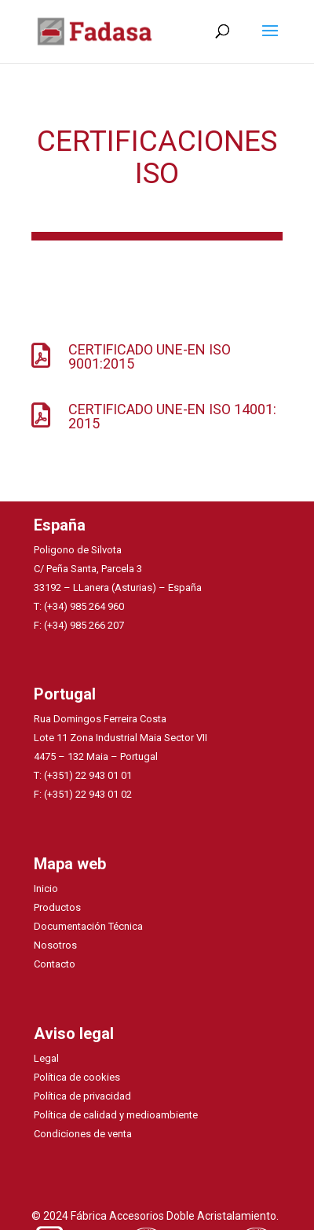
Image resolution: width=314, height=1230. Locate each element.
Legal (46, 1058)
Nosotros (55, 945)
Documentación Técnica (88, 926)
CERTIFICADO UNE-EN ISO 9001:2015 (149, 356)
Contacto (54, 964)
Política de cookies (77, 1077)
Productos (57, 907)
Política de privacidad (82, 1096)
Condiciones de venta (83, 1134)
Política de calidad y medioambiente (116, 1115)
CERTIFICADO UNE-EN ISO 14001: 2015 (172, 416)
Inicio (46, 888)
